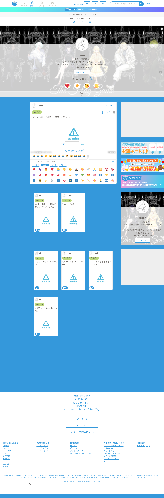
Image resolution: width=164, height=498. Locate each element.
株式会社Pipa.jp (143, 445)
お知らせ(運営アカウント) (114, 445)
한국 (4, 453)
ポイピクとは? (42, 445)
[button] (30, 483)
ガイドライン (75, 448)
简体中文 (6, 456)
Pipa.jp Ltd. (97, 481)
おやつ (53, 165)
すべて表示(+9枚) (73, 151)
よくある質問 (109, 451)
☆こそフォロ (82, 72)
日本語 (5, 466)
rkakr (82, 55)
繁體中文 (6, 458)
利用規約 (73, 445)
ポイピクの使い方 (43, 448)
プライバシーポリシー (78, 451)
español (6, 448)
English (6, 445)
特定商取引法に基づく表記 (80, 453)
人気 (44, 165)
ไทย (4, 461)
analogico (87, 481)
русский (6, 464)
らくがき (36, 112)
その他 (62, 165)
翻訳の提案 (13, 443)
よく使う (36, 165)
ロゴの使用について (111, 458)
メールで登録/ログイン (82, 432)
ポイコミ (107, 461)
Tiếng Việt (7, 451)
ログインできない (110, 456)
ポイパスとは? (42, 451)
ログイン (82, 419)
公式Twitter (108, 448)
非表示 (83, 144)
